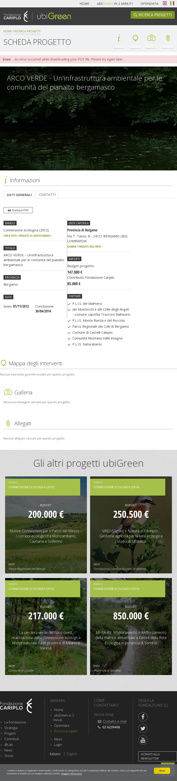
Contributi (11, 739)
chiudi (161, 769)
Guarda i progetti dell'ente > (85, 246)
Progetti (10, 733)
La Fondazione (15, 722)
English (165, 3)
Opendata (149, 3)
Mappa (135, 46)
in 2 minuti (115, 3)
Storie (8, 756)
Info (119, 46)
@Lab (8, 745)
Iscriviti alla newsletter (150, 757)
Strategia (11, 728)
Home (84, 3)
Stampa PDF (20, 210)
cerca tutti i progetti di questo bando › (27, 236)
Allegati (168, 46)
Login (58, 745)
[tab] (18, 194)
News (8, 750)
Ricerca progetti (155, 14)
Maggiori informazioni (122, 773)
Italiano (172, 3)
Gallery (151, 46)
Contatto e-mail (115, 721)
